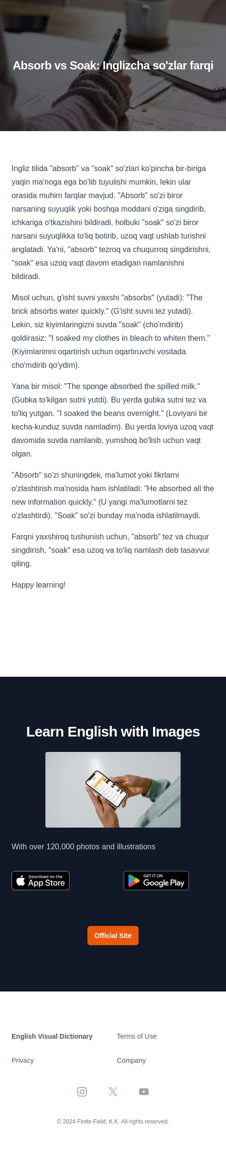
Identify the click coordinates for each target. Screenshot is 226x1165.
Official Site (112, 935)
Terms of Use (136, 1036)
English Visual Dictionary (52, 1036)
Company (131, 1060)
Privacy (23, 1060)
